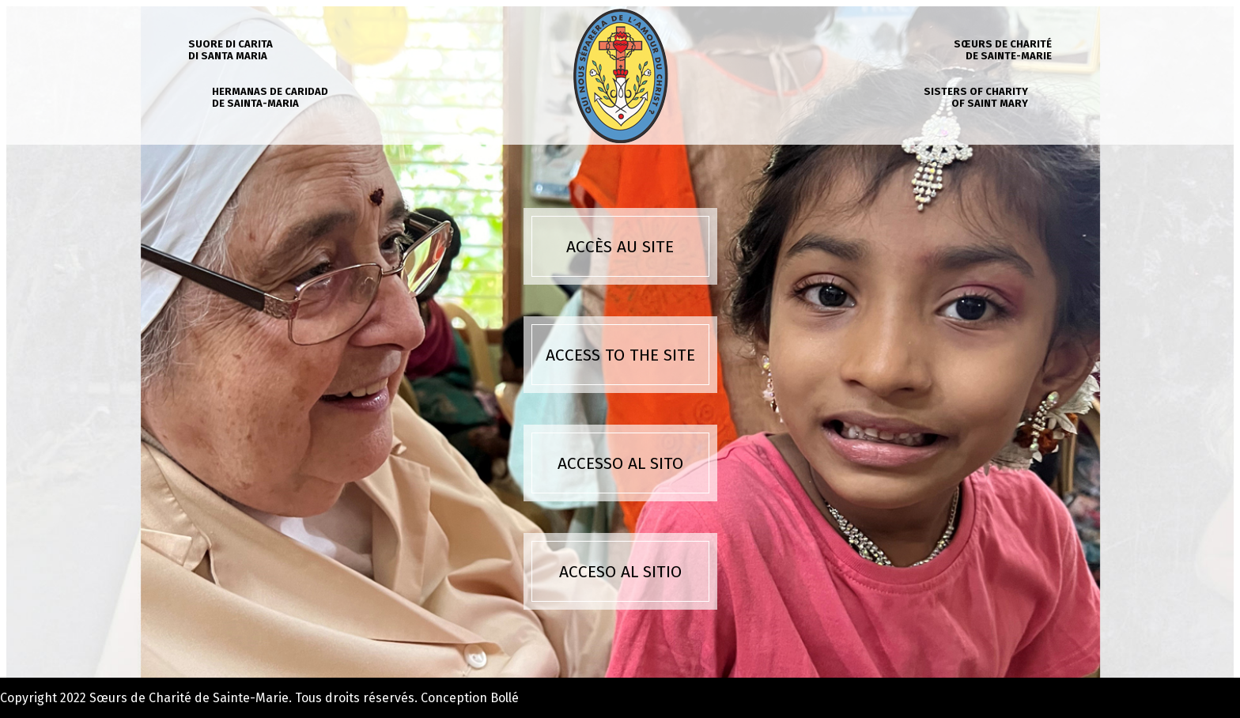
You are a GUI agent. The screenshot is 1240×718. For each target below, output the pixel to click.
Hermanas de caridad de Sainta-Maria (270, 97)
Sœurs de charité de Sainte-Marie (1003, 50)
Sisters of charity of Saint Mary (976, 97)
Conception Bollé (470, 697)
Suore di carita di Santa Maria (230, 50)
